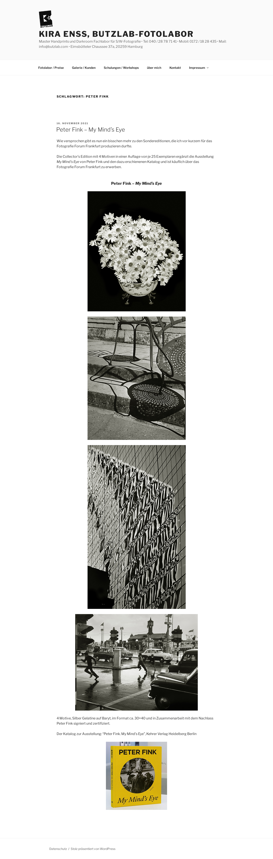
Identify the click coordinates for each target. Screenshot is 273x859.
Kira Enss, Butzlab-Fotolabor (116, 34)
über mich (154, 67)
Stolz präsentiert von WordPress (93, 849)
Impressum (199, 67)
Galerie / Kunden (84, 67)
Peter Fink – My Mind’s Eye (90, 129)
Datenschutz (58, 849)
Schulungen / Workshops (121, 67)
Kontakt (175, 67)
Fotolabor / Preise (51, 67)
